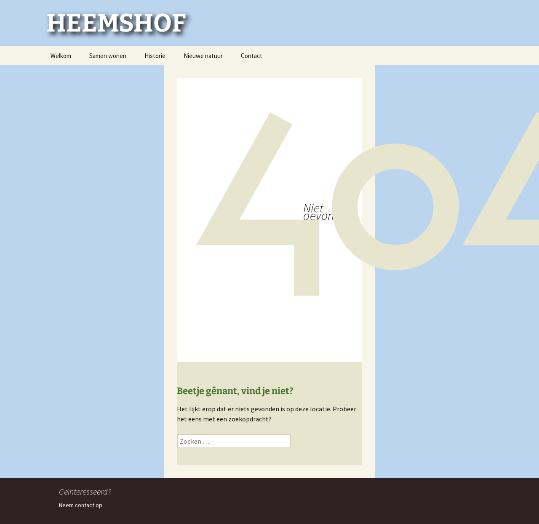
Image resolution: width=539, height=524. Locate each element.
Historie (154, 56)
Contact (251, 56)
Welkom (61, 56)
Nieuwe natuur (203, 56)
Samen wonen (107, 56)
